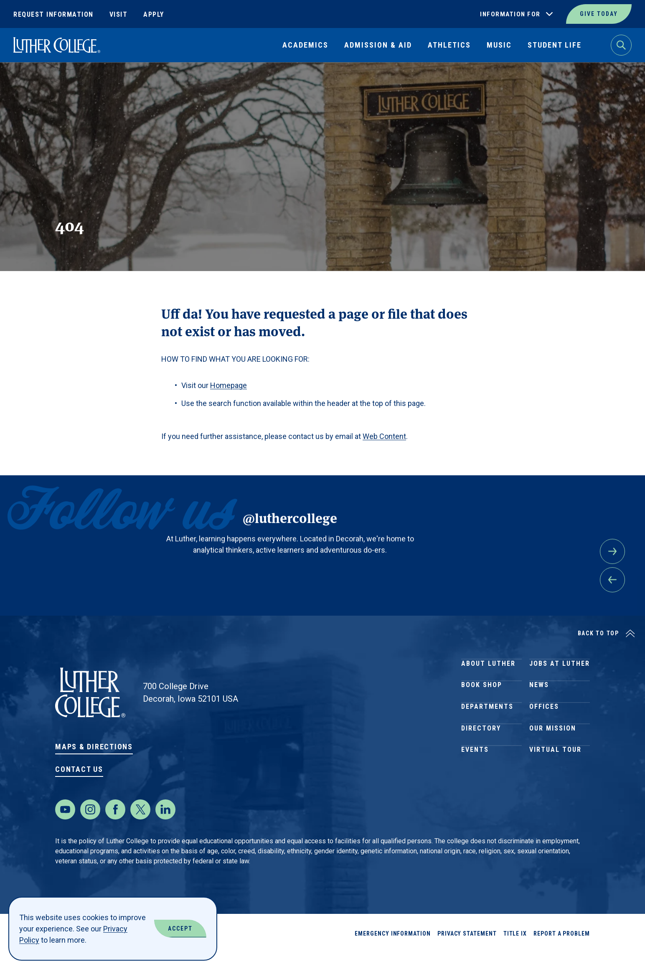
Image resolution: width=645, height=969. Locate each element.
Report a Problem (561, 950)
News (539, 697)
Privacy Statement (467, 950)
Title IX (515, 950)
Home (21, 81)
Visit (118, 14)
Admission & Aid (378, 45)
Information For (510, 14)
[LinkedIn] (165, 826)
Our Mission (552, 757)
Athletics (449, 45)
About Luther (488, 667)
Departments (487, 727)
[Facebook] (115, 826)
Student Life (555, 45)
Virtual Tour (555, 787)
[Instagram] (90, 826)
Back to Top (598, 633)
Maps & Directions (94, 746)
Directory (481, 757)
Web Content (384, 436)
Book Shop (481, 697)
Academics (305, 45)
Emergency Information (393, 950)
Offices (544, 727)
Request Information (53, 14)
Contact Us (79, 769)
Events (475, 787)
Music (499, 45)
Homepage (228, 385)
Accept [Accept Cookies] (180, 928)
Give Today (599, 13)
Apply (153, 14)
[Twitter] (140, 826)
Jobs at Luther (559, 667)
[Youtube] (65, 826)
